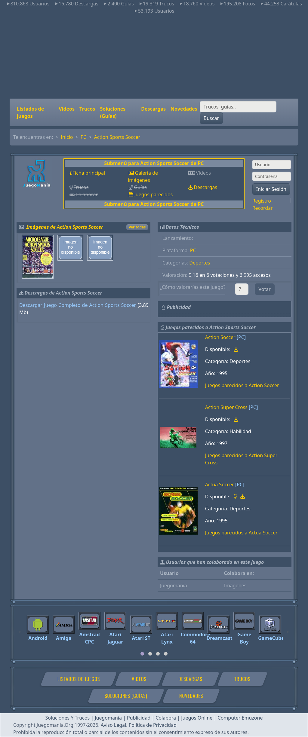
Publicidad (138, 717)
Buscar (211, 118)
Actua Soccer (219, 484)
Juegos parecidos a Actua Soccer (241, 532)
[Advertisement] (154, 56)
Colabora (166, 717)
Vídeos (67, 109)
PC (84, 137)
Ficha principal (88, 173)
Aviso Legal (113, 725)
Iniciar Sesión (271, 189)
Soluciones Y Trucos (67, 717)
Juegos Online (196, 717)
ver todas (137, 227)
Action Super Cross (226, 407)
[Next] (288, 629)
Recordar (262, 208)
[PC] (241, 337)
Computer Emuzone (240, 717)
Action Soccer (220, 337)
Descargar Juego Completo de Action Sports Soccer (77, 305)
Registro (261, 200)
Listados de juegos (30, 112)
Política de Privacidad (153, 725)
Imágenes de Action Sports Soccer (64, 227)
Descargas (153, 109)
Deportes (199, 262)
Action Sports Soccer (117, 137)
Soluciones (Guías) (112, 112)
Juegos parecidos (153, 194)
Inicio (67, 137)
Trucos (87, 109)
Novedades (184, 109)
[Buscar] (238, 106)
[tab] (142, 654)
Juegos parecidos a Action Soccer (242, 385)
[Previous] (20, 629)
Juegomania (108, 717)
